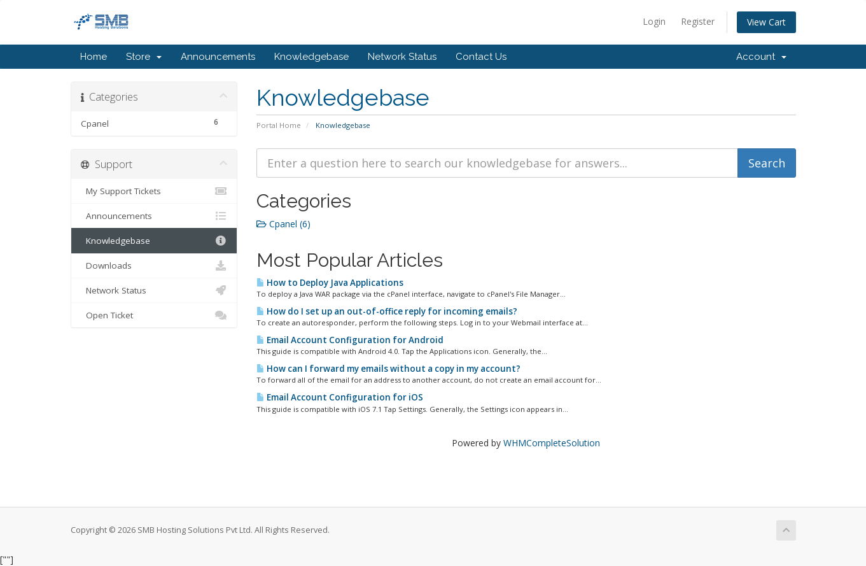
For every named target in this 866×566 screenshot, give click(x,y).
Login (654, 21)
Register (698, 21)
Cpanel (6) (283, 224)
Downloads (154, 265)
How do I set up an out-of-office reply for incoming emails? (386, 311)
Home (93, 56)
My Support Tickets (154, 191)
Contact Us (481, 56)
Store (144, 56)
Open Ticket (154, 315)
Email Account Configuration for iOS (339, 397)
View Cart (766, 22)
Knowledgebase (311, 56)
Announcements (218, 56)
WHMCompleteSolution (551, 443)
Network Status (402, 56)
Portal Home (278, 125)
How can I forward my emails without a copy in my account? (388, 368)
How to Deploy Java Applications (329, 282)
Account (761, 56)
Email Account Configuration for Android (349, 340)
